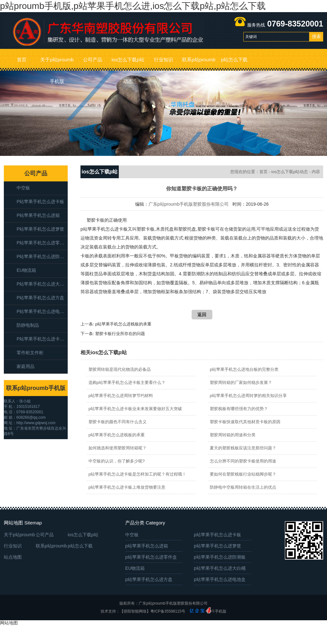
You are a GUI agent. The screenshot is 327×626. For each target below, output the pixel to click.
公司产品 (92, 59)
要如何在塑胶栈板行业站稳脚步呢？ (243, 474)
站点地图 (13, 557)
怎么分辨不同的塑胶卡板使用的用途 (243, 461)
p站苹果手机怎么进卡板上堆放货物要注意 (126, 487)
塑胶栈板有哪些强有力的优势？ (239, 408)
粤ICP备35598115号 (167, 611)
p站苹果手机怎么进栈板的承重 (123, 324)
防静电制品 (28, 325)
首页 (22, 59)
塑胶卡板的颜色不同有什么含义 (117, 421)
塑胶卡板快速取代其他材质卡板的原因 (245, 421)
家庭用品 (25, 366)
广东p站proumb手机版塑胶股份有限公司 (188, 204)
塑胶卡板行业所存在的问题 (120, 333)
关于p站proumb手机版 (56, 64)
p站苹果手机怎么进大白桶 (42, 283)
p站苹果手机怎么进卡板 (40, 201)
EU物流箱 (26, 270)
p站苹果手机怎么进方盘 (40, 297)
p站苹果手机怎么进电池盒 (42, 311)
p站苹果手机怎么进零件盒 (42, 242)
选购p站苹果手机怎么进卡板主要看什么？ (126, 382)
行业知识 (163, 59)
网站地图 (9, 622)
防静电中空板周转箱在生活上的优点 (243, 487)
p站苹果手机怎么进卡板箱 (42, 338)
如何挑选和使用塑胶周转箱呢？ (117, 448)
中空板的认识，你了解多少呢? (116, 461)
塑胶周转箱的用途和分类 (232, 434)
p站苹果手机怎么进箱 (38, 215)
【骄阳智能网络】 (135, 611)
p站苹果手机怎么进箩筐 (40, 229)
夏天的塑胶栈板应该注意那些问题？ (243, 448)
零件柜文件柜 (30, 352)
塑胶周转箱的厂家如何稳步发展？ (241, 382)
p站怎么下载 (234, 59)
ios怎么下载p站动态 (127, 64)
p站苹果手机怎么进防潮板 (42, 256)
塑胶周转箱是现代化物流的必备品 (119, 369)
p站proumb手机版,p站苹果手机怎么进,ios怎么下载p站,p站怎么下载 (133, 6)
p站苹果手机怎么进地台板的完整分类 (244, 369)
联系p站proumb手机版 (198, 64)
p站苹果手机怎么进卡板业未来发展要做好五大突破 (135, 408)
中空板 (23, 187)
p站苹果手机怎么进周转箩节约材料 (120, 395)
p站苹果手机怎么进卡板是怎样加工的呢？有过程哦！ (137, 474)
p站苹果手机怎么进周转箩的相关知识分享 (248, 395)
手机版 (220, 611)
